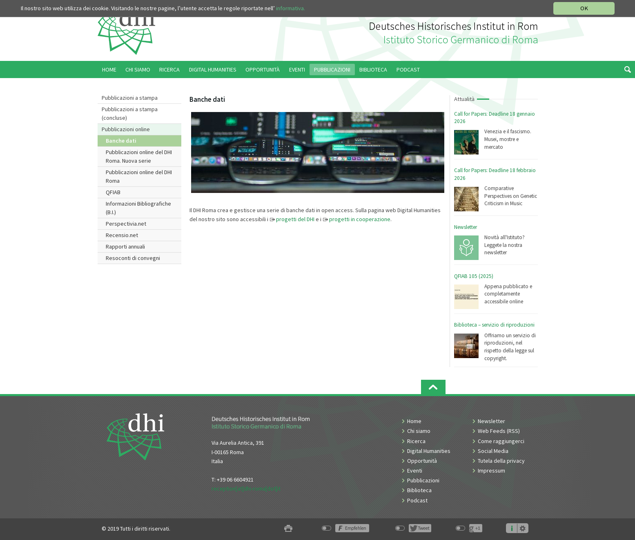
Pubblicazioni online (126, 129)
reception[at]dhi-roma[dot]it (246, 488)
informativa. (290, 8)
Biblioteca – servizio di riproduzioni (494, 324)
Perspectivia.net (126, 223)
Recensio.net (122, 235)
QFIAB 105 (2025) (473, 276)
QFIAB (113, 192)
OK (584, 8)
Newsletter (465, 227)
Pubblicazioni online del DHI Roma (139, 176)
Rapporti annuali (125, 246)
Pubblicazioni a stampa (130, 97)
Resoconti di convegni (133, 258)
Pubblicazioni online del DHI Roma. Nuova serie (139, 156)
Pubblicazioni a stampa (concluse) (130, 113)
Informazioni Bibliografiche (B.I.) (138, 208)
